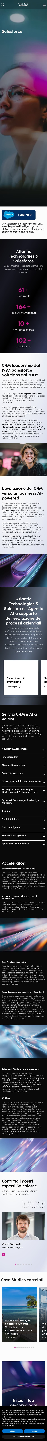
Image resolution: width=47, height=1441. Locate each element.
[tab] (15, 1264)
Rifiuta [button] (12, 1431)
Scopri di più (13, 687)
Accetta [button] (34, 1431)
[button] (2, 4)
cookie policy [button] (6, 1417)
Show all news (24, 1353)
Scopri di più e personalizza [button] (23, 1436)
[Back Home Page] (23, 4)
